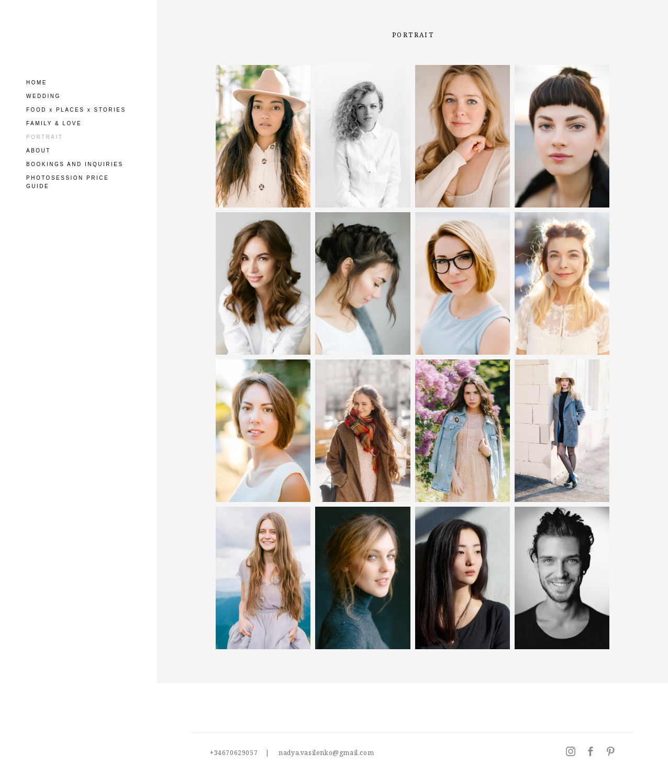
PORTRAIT (44, 137)
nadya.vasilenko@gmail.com (326, 752)
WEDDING (43, 96)
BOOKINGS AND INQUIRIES (75, 164)
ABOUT (38, 151)
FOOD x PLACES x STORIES (76, 110)
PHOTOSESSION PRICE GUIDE (67, 182)
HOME (36, 82)
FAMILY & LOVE (54, 123)
